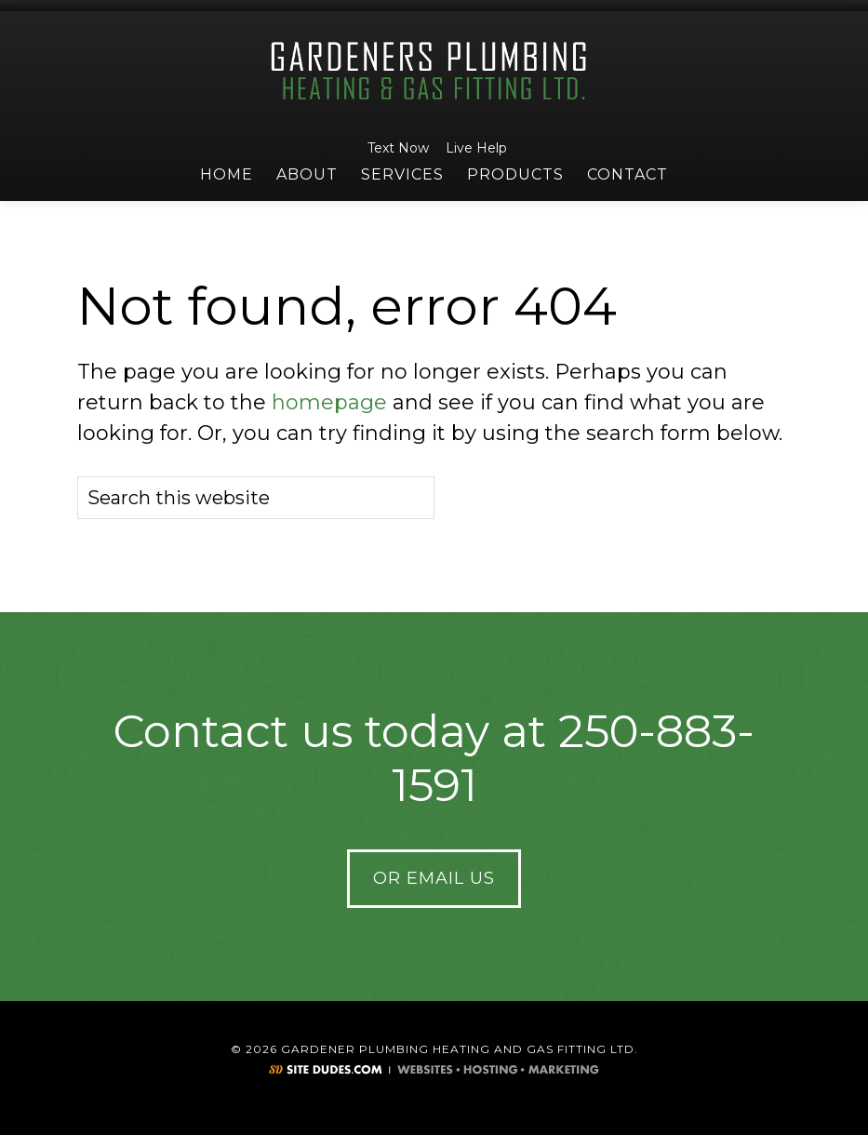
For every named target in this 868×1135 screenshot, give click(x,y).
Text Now (395, 148)
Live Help (473, 148)
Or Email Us (434, 878)
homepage (329, 402)
